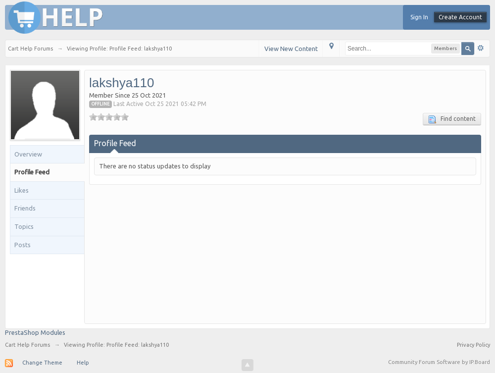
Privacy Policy (473, 345)
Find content (452, 119)
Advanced (481, 48)
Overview (28, 154)
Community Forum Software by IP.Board (439, 362)
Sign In (419, 17)
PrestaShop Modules (35, 332)
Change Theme (42, 363)
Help (83, 363)
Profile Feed (32, 171)
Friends (25, 208)
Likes (21, 190)
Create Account (460, 17)
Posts (22, 244)
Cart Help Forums (27, 345)
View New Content (291, 48)
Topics (24, 226)
